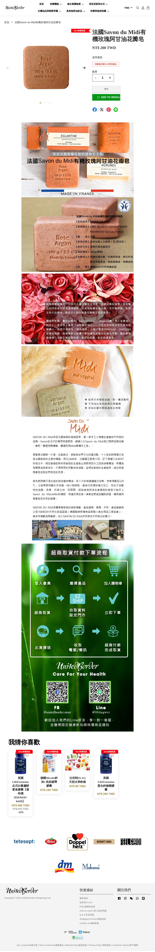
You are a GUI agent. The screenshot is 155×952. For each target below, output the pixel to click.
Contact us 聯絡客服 (89, 924)
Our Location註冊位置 (27, 946)
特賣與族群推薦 (99, 11)
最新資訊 (84, 899)
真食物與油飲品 (75, 11)
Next (84, 68)
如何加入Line (86, 903)
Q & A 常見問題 (87, 915)
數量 (94, 72)
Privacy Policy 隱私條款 (100, 946)
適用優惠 (97, 58)
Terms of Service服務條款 (51, 946)
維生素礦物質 (75, 4)
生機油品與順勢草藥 (49, 11)
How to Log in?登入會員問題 (93, 911)
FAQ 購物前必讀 (87, 907)
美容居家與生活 (98, 4)
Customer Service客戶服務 (125, 946)
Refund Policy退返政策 (76, 946)
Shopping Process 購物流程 (93, 920)
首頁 (41, 4)
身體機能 (56, 4)
